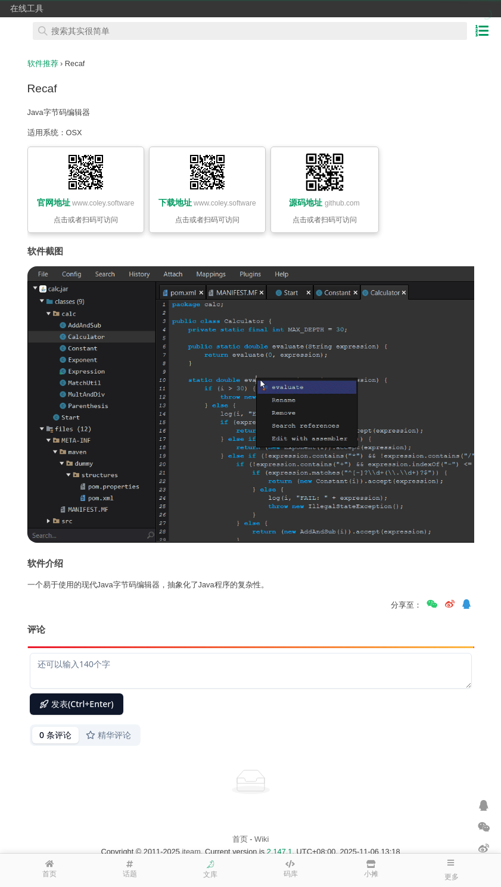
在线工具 (26, 8)
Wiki (261, 839)
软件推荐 (42, 63)
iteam (191, 851)
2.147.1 (279, 851)
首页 (240, 839)
